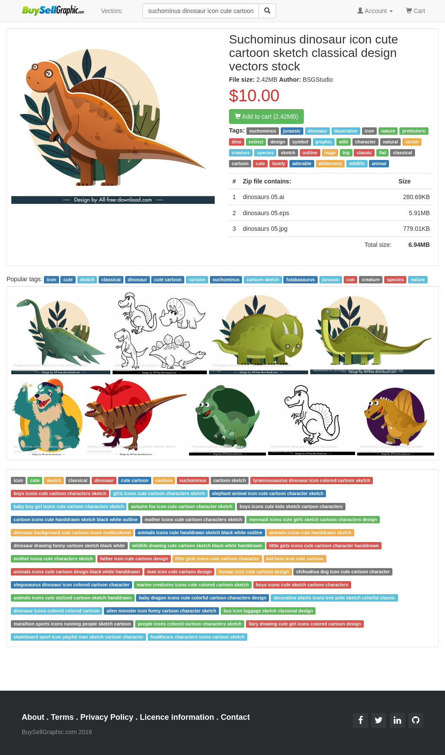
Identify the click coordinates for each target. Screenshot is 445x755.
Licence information (177, 717)
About (33, 717)
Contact (235, 717)
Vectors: (112, 10)
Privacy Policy (106, 717)
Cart (415, 10)
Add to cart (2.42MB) (266, 116)
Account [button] (375, 10)
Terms (62, 717)
